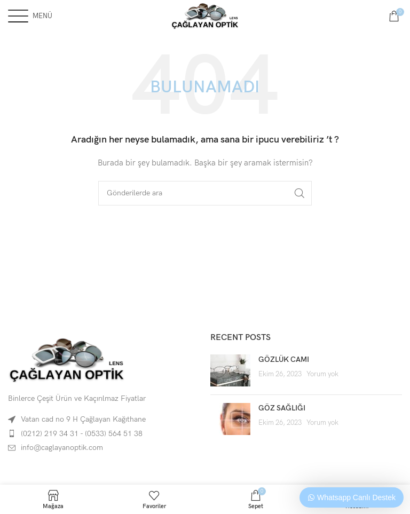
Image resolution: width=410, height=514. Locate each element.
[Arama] (205, 193)
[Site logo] (205, 15)
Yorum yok (322, 374)
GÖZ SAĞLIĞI (281, 408)
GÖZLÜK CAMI (283, 359)
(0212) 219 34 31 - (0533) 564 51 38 (82, 433)
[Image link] (66, 358)
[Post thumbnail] (230, 370)
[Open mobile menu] (30, 16)
